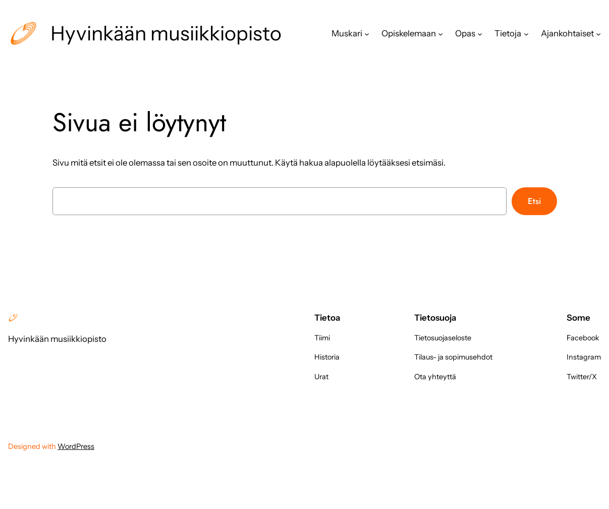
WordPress (76, 446)
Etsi (534, 201)
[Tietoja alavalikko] (526, 33)
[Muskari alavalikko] (366, 33)
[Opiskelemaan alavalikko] (440, 33)
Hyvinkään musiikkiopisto (166, 33)
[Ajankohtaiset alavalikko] (598, 33)
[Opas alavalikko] (479, 33)
